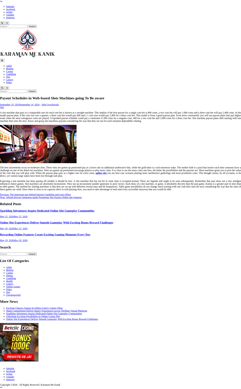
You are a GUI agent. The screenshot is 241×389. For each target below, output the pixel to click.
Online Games (13, 286)
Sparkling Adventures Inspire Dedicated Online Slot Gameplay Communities (47, 210)
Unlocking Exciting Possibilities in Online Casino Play (33, 316)
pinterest (10, 17)
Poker (9, 82)
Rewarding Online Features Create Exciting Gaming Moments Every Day (45, 234)
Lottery (9, 79)
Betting (9, 68)
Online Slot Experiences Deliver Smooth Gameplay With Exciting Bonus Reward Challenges (56, 222)
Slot (8, 77)
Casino (9, 71)
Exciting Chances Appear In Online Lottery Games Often (34, 308)
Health (9, 281)
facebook (10, 9)
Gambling (11, 74)
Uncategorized (13, 295)
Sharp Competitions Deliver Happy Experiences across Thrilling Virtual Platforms (46, 311)
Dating (9, 275)
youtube (10, 15)
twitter (9, 12)
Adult (9, 66)
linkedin (10, 6)
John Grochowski (50, 104)
